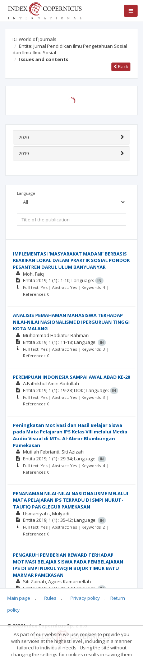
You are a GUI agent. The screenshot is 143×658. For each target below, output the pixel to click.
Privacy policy (85, 598)
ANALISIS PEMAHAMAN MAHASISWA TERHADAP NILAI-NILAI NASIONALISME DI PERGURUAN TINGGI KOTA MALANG (71, 322)
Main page (18, 598)
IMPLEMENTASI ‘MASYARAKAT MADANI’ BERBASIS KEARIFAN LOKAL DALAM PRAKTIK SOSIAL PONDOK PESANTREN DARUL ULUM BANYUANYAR (71, 260)
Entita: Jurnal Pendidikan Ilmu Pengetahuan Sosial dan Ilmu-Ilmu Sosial (70, 49)
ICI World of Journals (34, 39)
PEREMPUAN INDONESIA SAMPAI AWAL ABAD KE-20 (71, 377)
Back (121, 66)
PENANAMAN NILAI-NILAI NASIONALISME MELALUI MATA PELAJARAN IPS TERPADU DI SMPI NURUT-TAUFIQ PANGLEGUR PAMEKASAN (70, 500)
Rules (50, 598)
